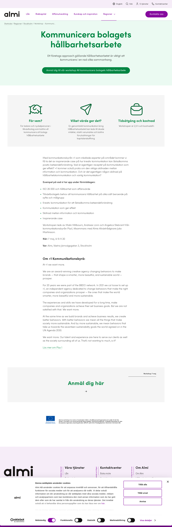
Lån (66, 473)
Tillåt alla (142, 486)
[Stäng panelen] (168, 483)
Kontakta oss (156, 14)
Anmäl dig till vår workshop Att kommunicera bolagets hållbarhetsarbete (86, 70)
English (117, 4)
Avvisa (142, 503)
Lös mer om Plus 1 (52, 347)
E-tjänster (142, 4)
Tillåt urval (143, 494)
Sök (129, 4)
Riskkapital (70, 478)
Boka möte (105, 473)
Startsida (8, 24)
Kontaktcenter (160, 4)
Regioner (18, 24)
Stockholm (28, 24)
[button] (109, 14)
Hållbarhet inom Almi (146, 478)
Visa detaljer (146, 522)
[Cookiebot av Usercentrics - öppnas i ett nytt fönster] (17, 522)
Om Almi (140, 473)
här (103, 505)
